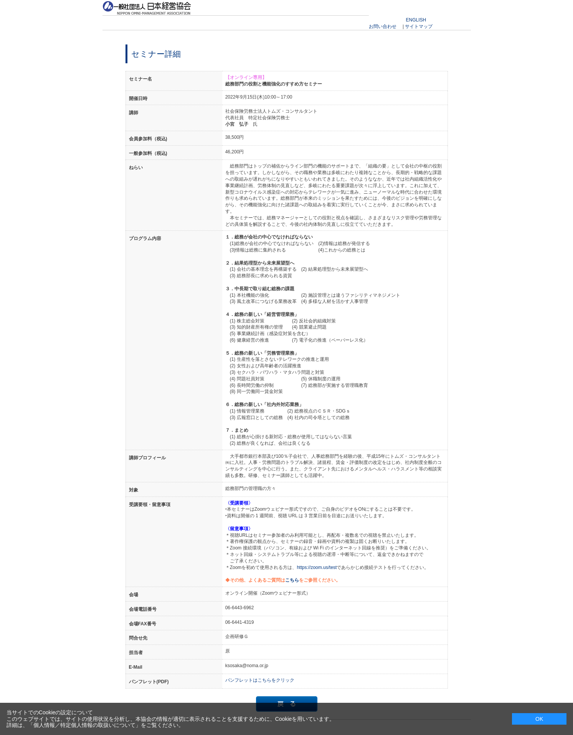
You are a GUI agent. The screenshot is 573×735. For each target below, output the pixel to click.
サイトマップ (419, 26)
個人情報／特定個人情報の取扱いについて (84, 725)
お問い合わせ (382, 26)
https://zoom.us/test (317, 567)
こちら (292, 580)
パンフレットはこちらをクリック (259, 680)
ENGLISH (416, 20)
